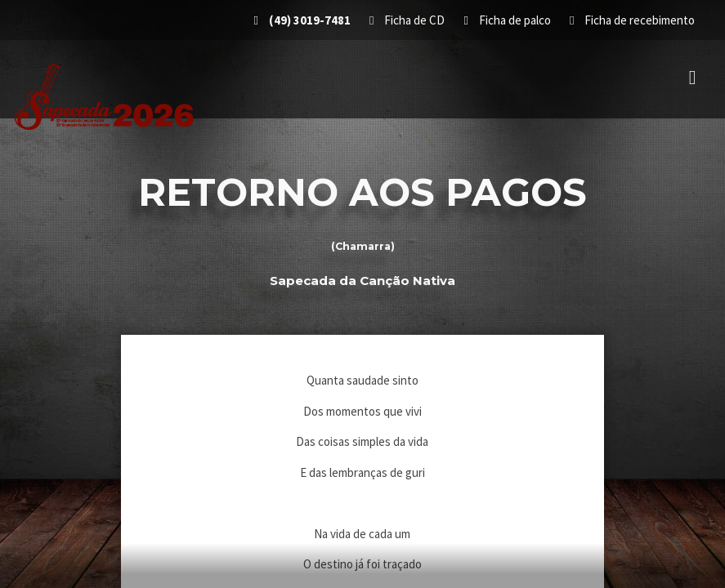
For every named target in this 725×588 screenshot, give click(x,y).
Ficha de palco (508, 20)
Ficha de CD (408, 20)
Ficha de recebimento (632, 20)
